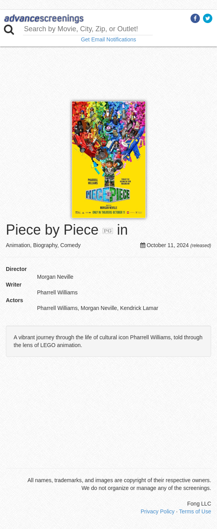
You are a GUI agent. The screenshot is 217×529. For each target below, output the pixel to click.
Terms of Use (195, 511)
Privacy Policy (158, 511)
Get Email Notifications (108, 39)
